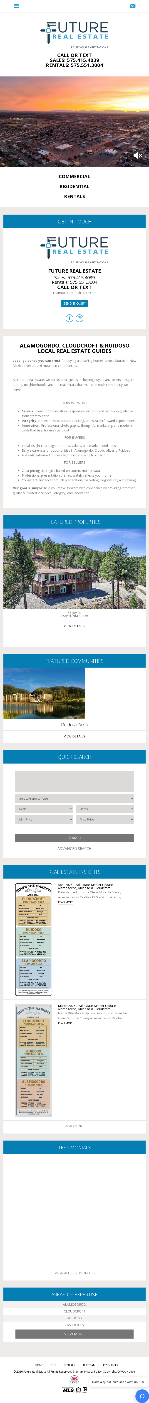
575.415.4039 (81, 277)
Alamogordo (74, 1304)
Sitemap (77, 1372)
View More (74, 1334)
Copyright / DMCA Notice (119, 1372)
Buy (53, 1365)
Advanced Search (74, 848)
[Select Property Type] (74, 798)
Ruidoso (74, 1318)
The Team (89, 1365)
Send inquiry (74, 303)
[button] (16, 6)
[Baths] (105, 809)
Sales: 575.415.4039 (74, 59)
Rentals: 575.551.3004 (74, 64)
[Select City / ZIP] (74, 781)
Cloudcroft (74, 1311)
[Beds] (44, 809)
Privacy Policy (93, 1372)
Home (39, 1365)
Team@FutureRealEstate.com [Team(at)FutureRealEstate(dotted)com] (74, 293)
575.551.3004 (83, 282)
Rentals (69, 1365)
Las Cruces (74, 1325)
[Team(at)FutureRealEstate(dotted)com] (132, 6)
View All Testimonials (74, 1273)
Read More (74, 1126)
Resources (110, 1365)
